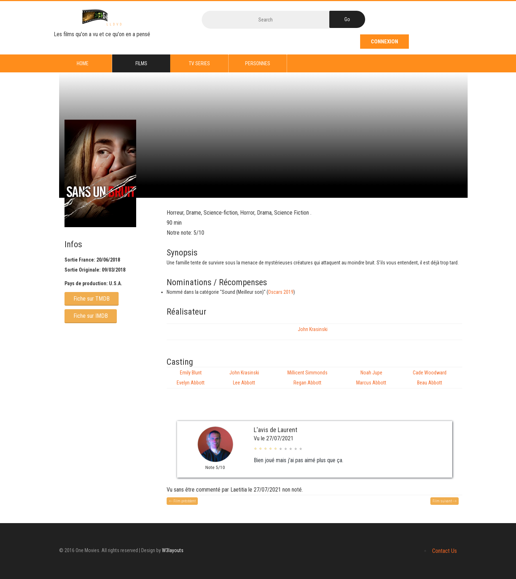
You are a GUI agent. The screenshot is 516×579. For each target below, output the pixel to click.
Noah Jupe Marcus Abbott (371, 378)
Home (83, 63)
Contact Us (444, 550)
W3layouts (172, 550)
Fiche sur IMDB (90, 315)
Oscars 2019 (280, 292)
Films (141, 63)
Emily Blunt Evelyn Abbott (191, 378)
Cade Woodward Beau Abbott (429, 378)
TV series (199, 63)
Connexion (385, 41)
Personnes (257, 63)
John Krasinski (313, 329)
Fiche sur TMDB (91, 298)
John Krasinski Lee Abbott (244, 378)
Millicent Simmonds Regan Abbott (307, 378)
